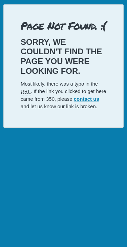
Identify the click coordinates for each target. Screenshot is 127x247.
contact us (86, 99)
